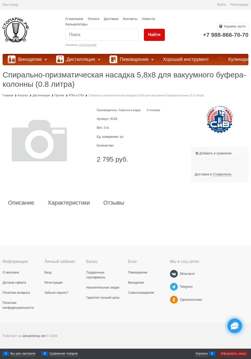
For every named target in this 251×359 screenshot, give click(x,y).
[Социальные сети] (234, 326)
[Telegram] (174, 287)
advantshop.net (34, 336)
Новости (148, 19)
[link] (222, 174)
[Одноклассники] (174, 300)
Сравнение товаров (63, 353)
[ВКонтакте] (174, 274)
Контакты (130, 19)
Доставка (111, 19)
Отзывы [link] (113, 203)
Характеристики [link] (69, 203)
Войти (221, 4)
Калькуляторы (76, 24)
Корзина (202, 353)
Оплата (93, 19)
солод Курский (87, 45)
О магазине (74, 19)
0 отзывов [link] (153, 110)
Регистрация (239, 4)
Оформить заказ (233, 353)
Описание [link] (21, 203)
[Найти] (154, 35)
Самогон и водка (130, 110)
